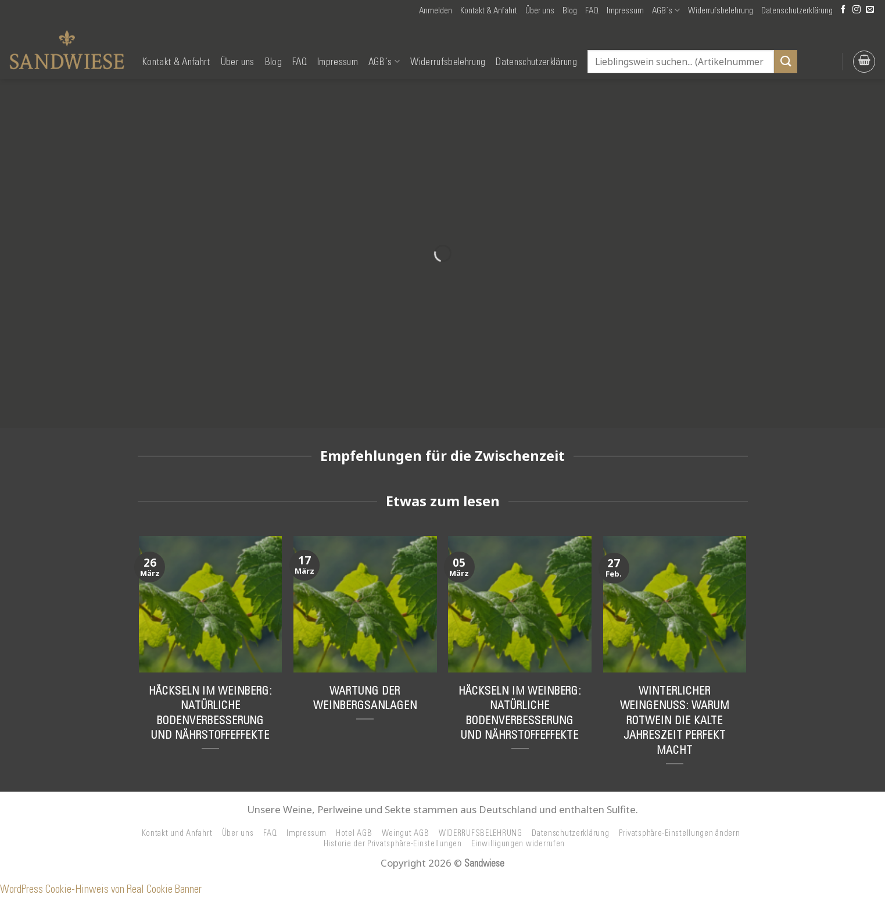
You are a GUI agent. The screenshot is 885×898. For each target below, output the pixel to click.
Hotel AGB (354, 833)
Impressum (625, 10)
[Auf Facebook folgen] (843, 10)
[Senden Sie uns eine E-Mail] (870, 10)
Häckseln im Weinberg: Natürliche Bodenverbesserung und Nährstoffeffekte (210, 713)
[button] (435, 10)
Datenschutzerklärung (797, 10)
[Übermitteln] (785, 61)
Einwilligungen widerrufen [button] (518, 843)
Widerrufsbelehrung (720, 10)
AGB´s (666, 10)
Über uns (539, 10)
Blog (569, 10)
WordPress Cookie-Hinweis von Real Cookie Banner (101, 889)
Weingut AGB (405, 833)
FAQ (592, 10)
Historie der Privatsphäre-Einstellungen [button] (393, 843)
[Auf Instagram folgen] (856, 10)
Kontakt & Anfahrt (488, 10)
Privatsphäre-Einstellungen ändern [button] (679, 833)
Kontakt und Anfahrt (177, 833)
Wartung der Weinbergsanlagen (365, 698)
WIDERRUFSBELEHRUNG (480, 833)
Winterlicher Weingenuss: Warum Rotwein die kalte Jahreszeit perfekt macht (675, 720)
